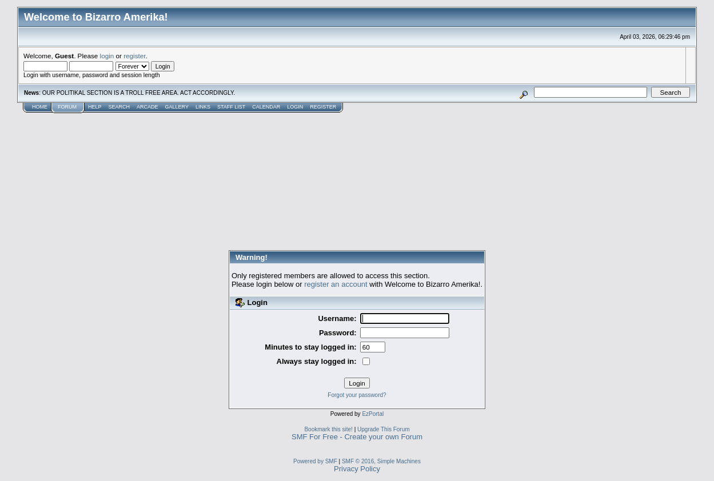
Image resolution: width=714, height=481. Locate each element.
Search (119, 107)
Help (95, 107)
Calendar (266, 107)
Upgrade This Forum (383, 429)
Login (295, 107)
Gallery (177, 107)
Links (203, 107)
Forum (67, 107)
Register (323, 107)
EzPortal (373, 414)
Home (39, 107)
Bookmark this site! (328, 429)
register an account (336, 284)
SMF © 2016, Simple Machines (381, 461)
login (107, 55)
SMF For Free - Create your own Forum (357, 436)
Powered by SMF (315, 461)
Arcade (147, 107)
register (134, 55)
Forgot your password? (357, 395)
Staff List (231, 107)
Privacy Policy (357, 468)
